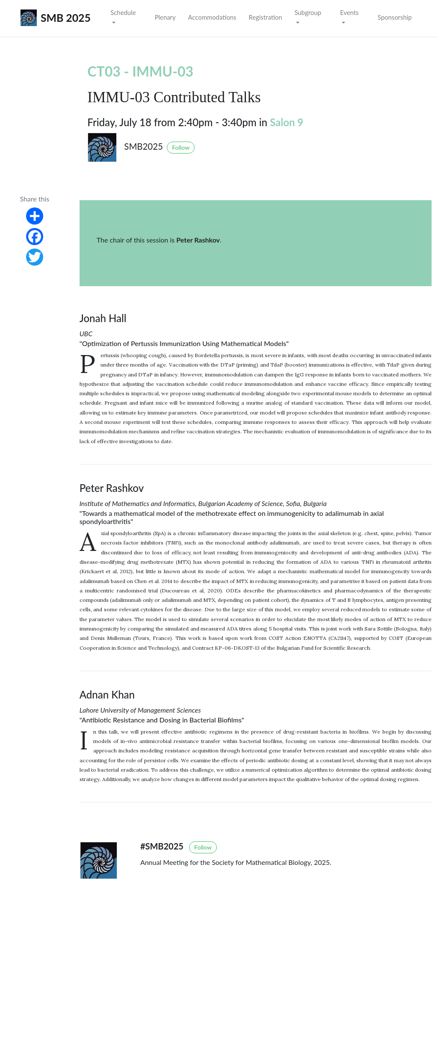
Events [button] (349, 12)
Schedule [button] (123, 12)
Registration (265, 17)
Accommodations (212, 17)
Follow (180, 147)
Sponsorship (395, 17)
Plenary (165, 17)
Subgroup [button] (307, 12)
